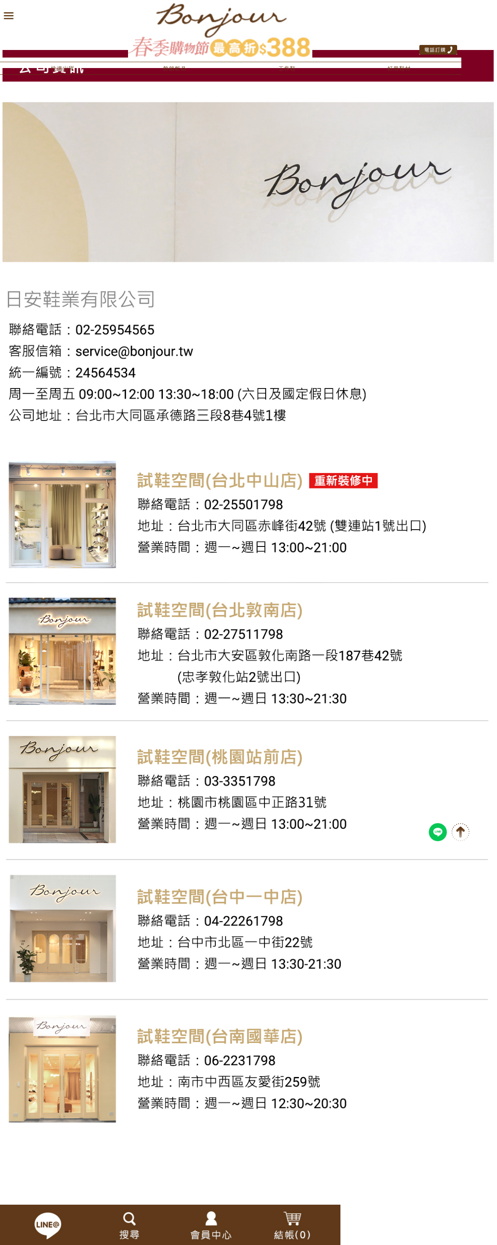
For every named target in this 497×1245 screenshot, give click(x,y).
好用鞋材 (399, 68)
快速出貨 (62, 68)
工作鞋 (287, 68)
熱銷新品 (174, 68)
